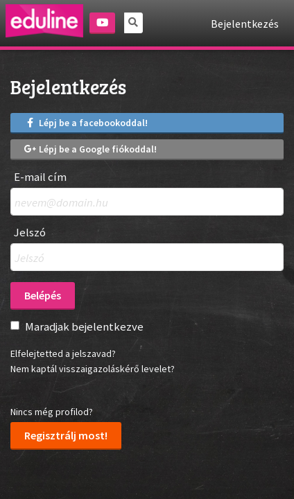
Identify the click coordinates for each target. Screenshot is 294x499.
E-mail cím (40, 177)
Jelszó (30, 232)
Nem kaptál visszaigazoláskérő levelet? (92, 368)
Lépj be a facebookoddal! (86, 122)
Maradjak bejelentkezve (84, 326)
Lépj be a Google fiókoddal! (90, 149)
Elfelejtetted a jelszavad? (63, 353)
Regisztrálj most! (65, 435)
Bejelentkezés (245, 23)
